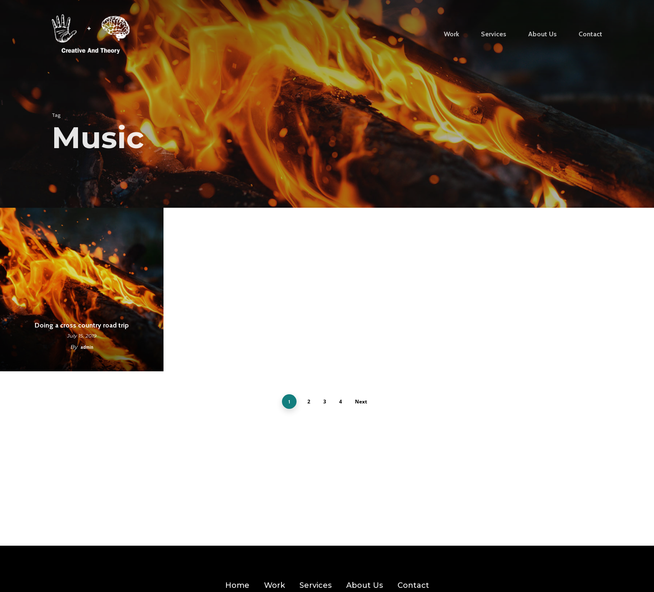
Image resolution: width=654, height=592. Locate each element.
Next (361, 401)
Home (237, 585)
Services (315, 585)
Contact (413, 585)
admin (86, 347)
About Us (364, 585)
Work (274, 585)
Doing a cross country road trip (82, 325)
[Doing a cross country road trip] (82, 289)
